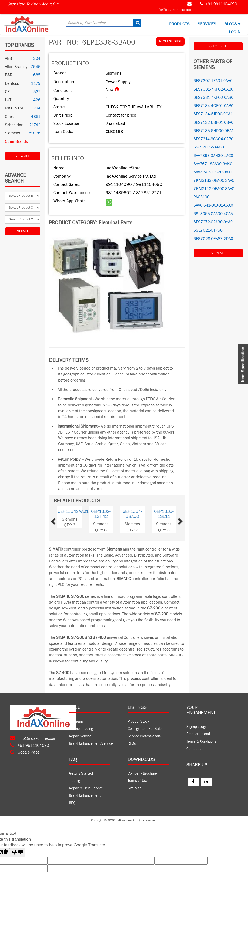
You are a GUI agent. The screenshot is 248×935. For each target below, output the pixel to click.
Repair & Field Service (86, 788)
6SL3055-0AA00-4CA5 (213, 213)
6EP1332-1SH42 (101, 514)
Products (179, 24)
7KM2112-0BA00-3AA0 (214, 189)
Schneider (14, 125)
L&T (8, 100)
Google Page (24, 752)
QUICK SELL (218, 46)
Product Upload (198, 734)
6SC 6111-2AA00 (209, 147)
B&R (8, 75)
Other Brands (16, 141)
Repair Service (80, 736)
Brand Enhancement (85, 796)
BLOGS (232, 24)
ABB (8, 58)
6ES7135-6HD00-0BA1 (214, 130)
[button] (59, 519)
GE (7, 91)
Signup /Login (197, 727)
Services (207, 24)
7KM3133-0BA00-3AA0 (214, 180)
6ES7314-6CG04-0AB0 (213, 139)
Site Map (134, 788)
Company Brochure (142, 773)
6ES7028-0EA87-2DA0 (213, 238)
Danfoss (12, 83)
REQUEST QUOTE (171, 41)
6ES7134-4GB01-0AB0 (213, 105)
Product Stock (138, 721)
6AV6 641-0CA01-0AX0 (213, 205)
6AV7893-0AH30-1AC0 (213, 155)
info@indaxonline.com (174, 10)
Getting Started (81, 773)
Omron (11, 116)
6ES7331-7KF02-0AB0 (213, 89)
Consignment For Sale (145, 729)
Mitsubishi (14, 108)
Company (76, 721)
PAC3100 (201, 197)
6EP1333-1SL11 (164, 514)
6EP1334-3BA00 (132, 514)
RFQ (72, 803)
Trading (74, 781)
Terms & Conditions (201, 742)
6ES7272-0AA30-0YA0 (213, 222)
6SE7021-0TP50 (208, 230)
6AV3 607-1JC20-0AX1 (213, 172)
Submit (22, 231)
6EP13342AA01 (73, 511)
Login (234, 32)
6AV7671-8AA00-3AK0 (213, 164)
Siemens (12, 133)
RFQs (132, 743)
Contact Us (194, 749)
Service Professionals (144, 736)
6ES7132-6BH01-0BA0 (213, 122)
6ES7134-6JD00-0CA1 (213, 114)
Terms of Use (138, 781)
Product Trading (81, 729)
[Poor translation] (17, 852)
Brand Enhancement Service (91, 743)
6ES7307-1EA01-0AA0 (213, 80)
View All (23, 156)
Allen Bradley (16, 66)
